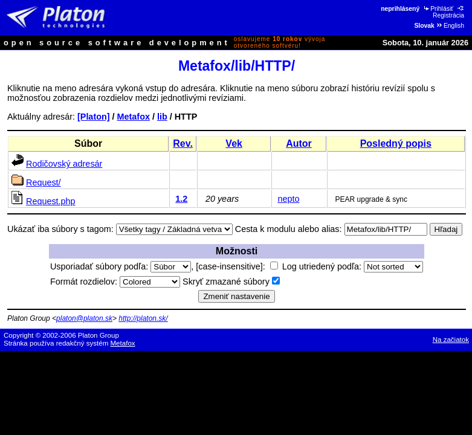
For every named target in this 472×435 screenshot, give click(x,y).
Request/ (43, 182)
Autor (299, 143)
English (450, 25)
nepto (288, 199)
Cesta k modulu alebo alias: (288, 229)
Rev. (183, 143)
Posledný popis (396, 143)
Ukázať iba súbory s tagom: (60, 229)
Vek (233, 143)
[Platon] (93, 116)
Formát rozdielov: (115, 281)
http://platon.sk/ (142, 318)
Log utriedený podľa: (352, 266)
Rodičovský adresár (64, 164)
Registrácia (449, 12)
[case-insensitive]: (236, 266)
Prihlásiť (437, 8)
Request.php (51, 201)
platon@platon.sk (84, 318)
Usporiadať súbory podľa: (120, 266)
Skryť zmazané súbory (231, 281)
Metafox (133, 116)
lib (162, 116)
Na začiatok (451, 339)
